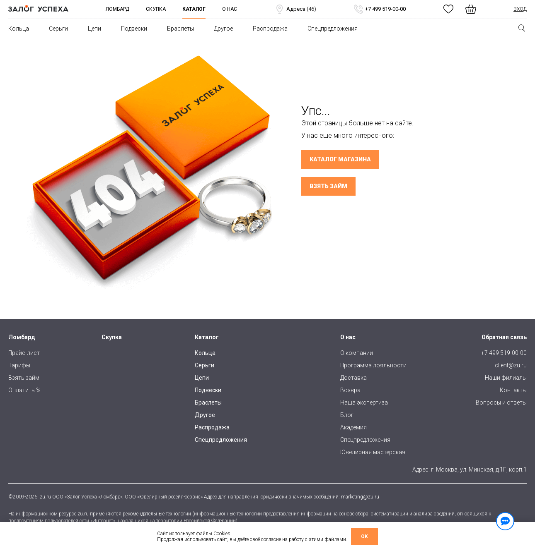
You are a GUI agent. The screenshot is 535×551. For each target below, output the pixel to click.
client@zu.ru (511, 365)
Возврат (351, 390)
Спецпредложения (332, 28)
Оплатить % (24, 390)
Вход (520, 9)
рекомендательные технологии (157, 514)
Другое (223, 28)
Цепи (94, 28)
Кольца (18, 28)
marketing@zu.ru (360, 497)
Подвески (134, 28)
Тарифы (19, 365)
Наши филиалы (506, 377)
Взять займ (328, 186)
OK (364, 536)
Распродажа (270, 28)
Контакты (513, 390)
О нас (229, 9)
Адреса (295, 9)
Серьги (58, 28)
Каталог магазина (340, 159)
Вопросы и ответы (501, 402)
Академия (353, 427)
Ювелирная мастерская (372, 452)
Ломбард (117, 9)
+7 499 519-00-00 (379, 9)
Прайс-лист (24, 353)
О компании (356, 353)
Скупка (156, 9)
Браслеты (180, 28)
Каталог (194, 9)
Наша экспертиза (364, 402)
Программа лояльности (373, 365)
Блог (346, 415)
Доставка (353, 377)
